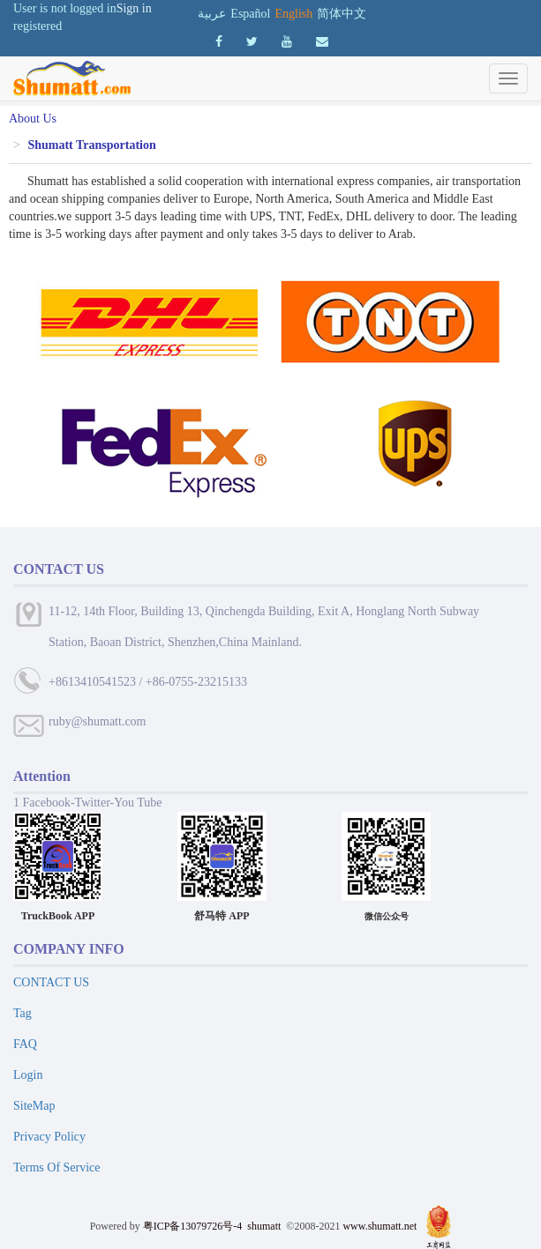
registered (37, 26)
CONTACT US (51, 982)
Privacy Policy (49, 1136)
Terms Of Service (57, 1167)
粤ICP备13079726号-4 (193, 1226)
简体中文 (341, 13)
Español (250, 13)
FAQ (25, 1044)
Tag (22, 1013)
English (293, 13)
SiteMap (34, 1105)
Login (27, 1075)
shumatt (265, 1226)
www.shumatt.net (379, 1226)
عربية (212, 13)
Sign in (134, 8)
